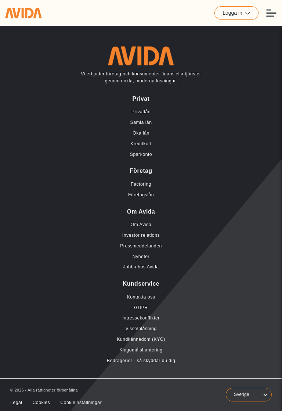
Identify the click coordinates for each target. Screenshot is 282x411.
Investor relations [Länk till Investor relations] (141, 235)
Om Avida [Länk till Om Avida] (141, 224)
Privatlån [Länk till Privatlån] (141, 111)
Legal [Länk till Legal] (16, 402)
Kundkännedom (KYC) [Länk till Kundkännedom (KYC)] (141, 339)
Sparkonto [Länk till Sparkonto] (141, 154)
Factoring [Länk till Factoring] (141, 184)
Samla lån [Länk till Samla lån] (141, 122)
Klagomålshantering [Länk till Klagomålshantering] (140, 350)
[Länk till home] (23, 12)
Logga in (236, 13)
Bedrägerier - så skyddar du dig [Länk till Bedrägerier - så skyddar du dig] (141, 360)
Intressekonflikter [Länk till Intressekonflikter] (141, 318)
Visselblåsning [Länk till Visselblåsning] (140, 328)
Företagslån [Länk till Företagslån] (141, 194)
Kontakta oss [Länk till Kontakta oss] (141, 297)
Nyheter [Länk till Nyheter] (141, 256)
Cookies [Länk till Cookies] (41, 402)
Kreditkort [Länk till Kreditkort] (140, 143)
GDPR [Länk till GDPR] (141, 307)
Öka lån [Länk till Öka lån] (141, 133)
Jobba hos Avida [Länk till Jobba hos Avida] (141, 266)
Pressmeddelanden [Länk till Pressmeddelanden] (141, 246)
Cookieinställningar (81, 402)
